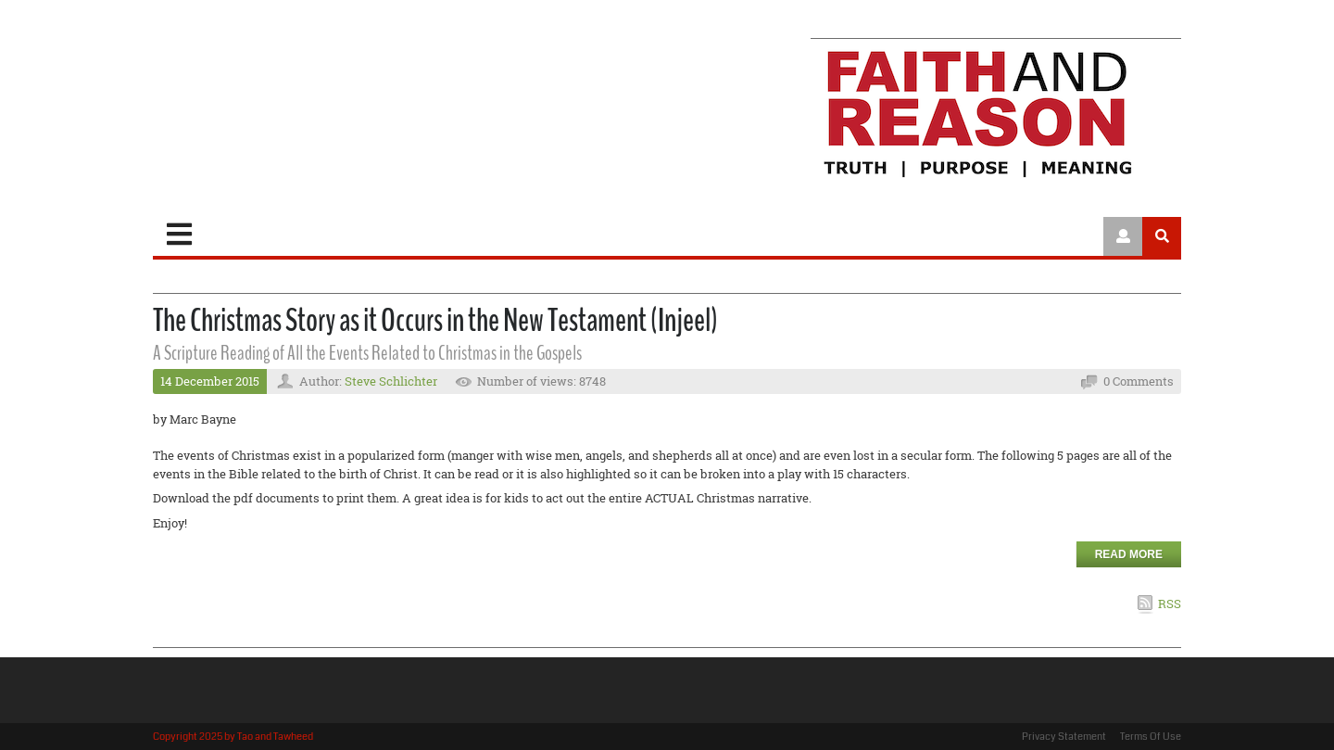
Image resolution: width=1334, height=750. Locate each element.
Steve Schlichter (391, 381)
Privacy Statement (1064, 737)
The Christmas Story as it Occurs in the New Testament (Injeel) (435, 320)
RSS (1169, 603)
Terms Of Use (1150, 737)
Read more (1129, 554)
